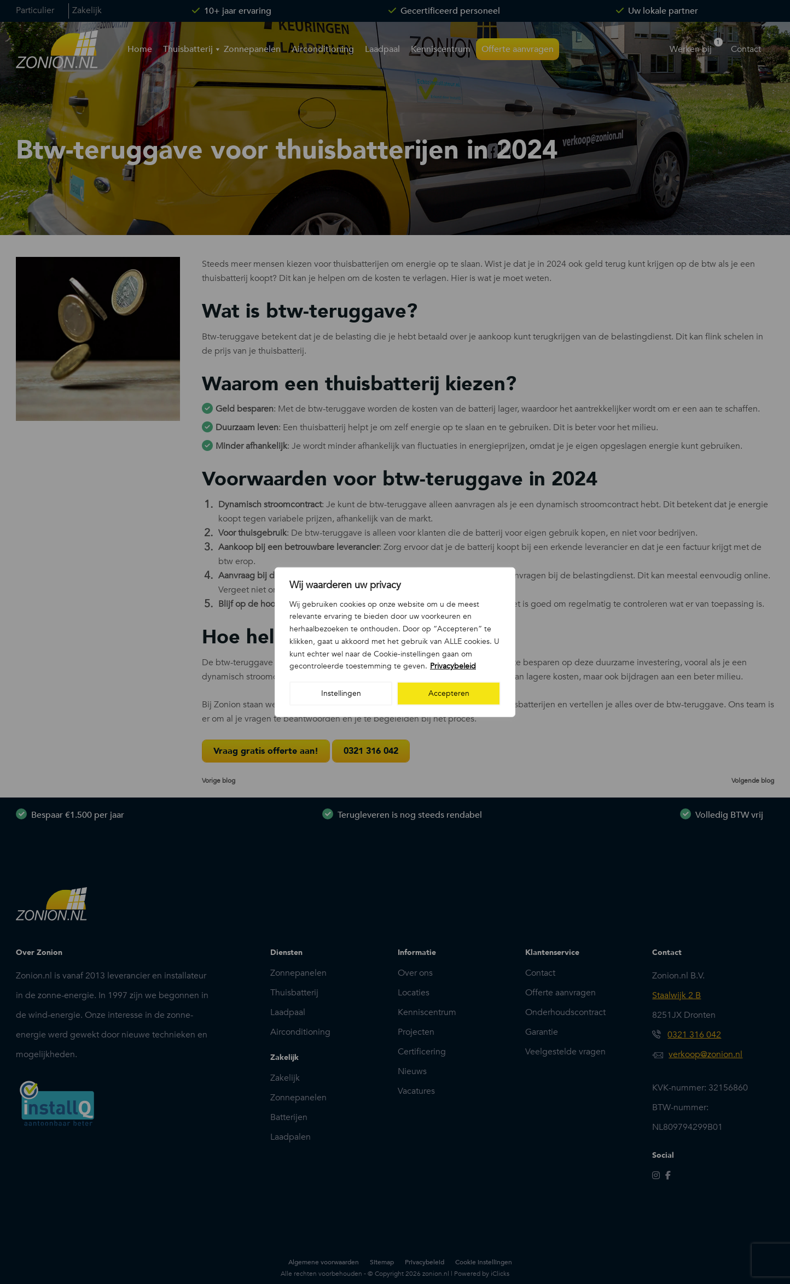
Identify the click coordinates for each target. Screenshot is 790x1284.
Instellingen (341, 693)
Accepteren (448, 693)
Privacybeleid (453, 666)
